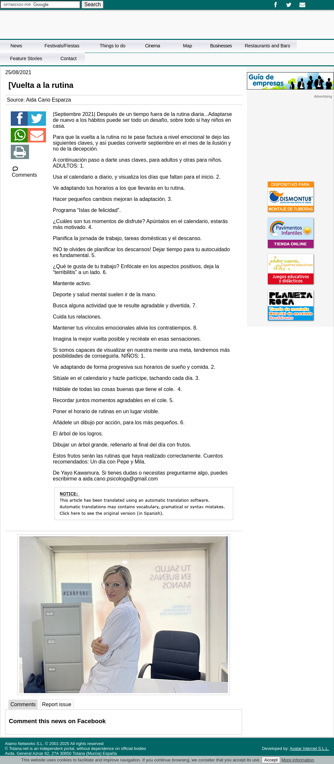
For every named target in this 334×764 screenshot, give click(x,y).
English (317, 3)
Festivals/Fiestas (61, 45)
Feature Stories (26, 58)
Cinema (152, 45)
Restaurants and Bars (267, 45)
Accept (271, 759)
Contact (68, 58)
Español (311, 3)
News (16, 45)
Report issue (56, 704)
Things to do (112, 45)
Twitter (289, 5)
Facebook (275, 5)
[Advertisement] (290, 139)
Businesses (221, 45)
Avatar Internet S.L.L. (309, 748)
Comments (24, 172)
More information (297, 759)
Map (187, 45)
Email (302, 5)
